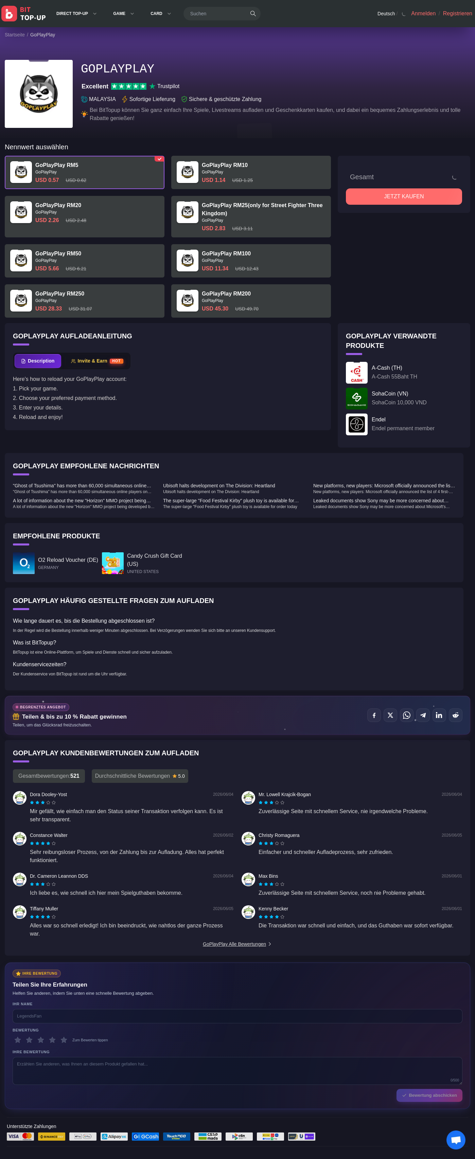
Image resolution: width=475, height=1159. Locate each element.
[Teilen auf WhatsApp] (407, 715)
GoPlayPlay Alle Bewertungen (237, 944)
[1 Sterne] (18, 1040)
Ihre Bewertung (31, 1052)
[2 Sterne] (29, 1040)
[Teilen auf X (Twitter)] (390, 715)
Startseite (15, 34)
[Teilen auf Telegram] (423, 715)
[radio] (32, 803)
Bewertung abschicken (429, 1095)
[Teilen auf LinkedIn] (439, 715)
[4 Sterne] (52, 1040)
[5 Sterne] (64, 1040)
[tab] (38, 361)
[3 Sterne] (41, 1040)
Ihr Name (23, 1004)
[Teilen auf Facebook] (374, 715)
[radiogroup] (43, 803)
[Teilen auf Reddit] (455, 715)
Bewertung (26, 1030)
